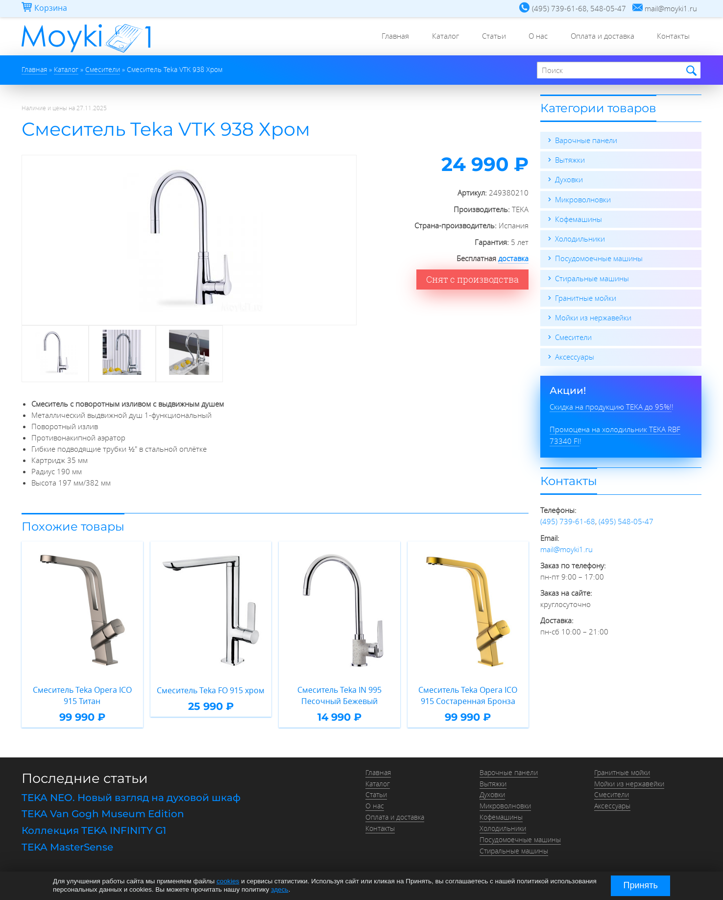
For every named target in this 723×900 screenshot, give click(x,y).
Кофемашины (578, 218)
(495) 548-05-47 (626, 520)
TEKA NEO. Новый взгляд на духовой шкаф (131, 797)
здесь (279, 889)
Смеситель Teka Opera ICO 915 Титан (82, 695)
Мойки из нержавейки (593, 316)
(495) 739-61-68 (567, 520)
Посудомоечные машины (599, 258)
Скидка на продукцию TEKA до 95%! (611, 405)
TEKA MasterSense (67, 845)
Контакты (672, 37)
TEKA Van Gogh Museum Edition (103, 813)
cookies (228, 881)
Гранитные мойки (585, 297)
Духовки (569, 179)
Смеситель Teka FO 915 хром (211, 690)
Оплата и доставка (600, 37)
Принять (641, 885)
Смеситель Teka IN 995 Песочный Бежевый (339, 695)
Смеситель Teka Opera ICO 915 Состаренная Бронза (468, 695)
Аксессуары (574, 356)
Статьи (488, 37)
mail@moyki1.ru (566, 547)
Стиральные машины (592, 277)
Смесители (573, 336)
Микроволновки (583, 199)
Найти (690, 70)
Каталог (438, 37)
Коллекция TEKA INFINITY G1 (94, 829)
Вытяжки (570, 160)
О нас (534, 37)
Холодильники (580, 238)
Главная (386, 37)
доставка (513, 258)
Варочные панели (586, 140)
